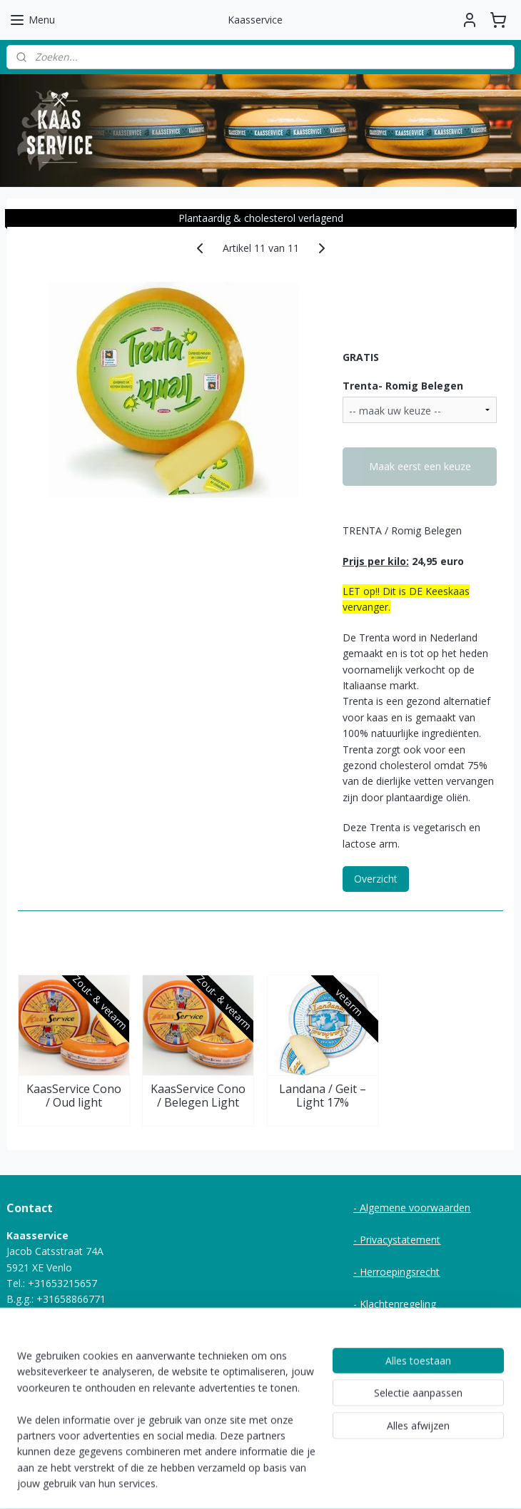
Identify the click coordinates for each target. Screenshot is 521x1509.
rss (232, 1483)
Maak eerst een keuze (420, 466)
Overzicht (376, 878)
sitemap (202, 1483)
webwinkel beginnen (287, 1483)
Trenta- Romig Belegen (403, 385)
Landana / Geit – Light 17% (322, 1095)
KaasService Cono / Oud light (73, 1095)
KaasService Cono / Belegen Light (198, 1095)
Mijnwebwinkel (411, 1483)
